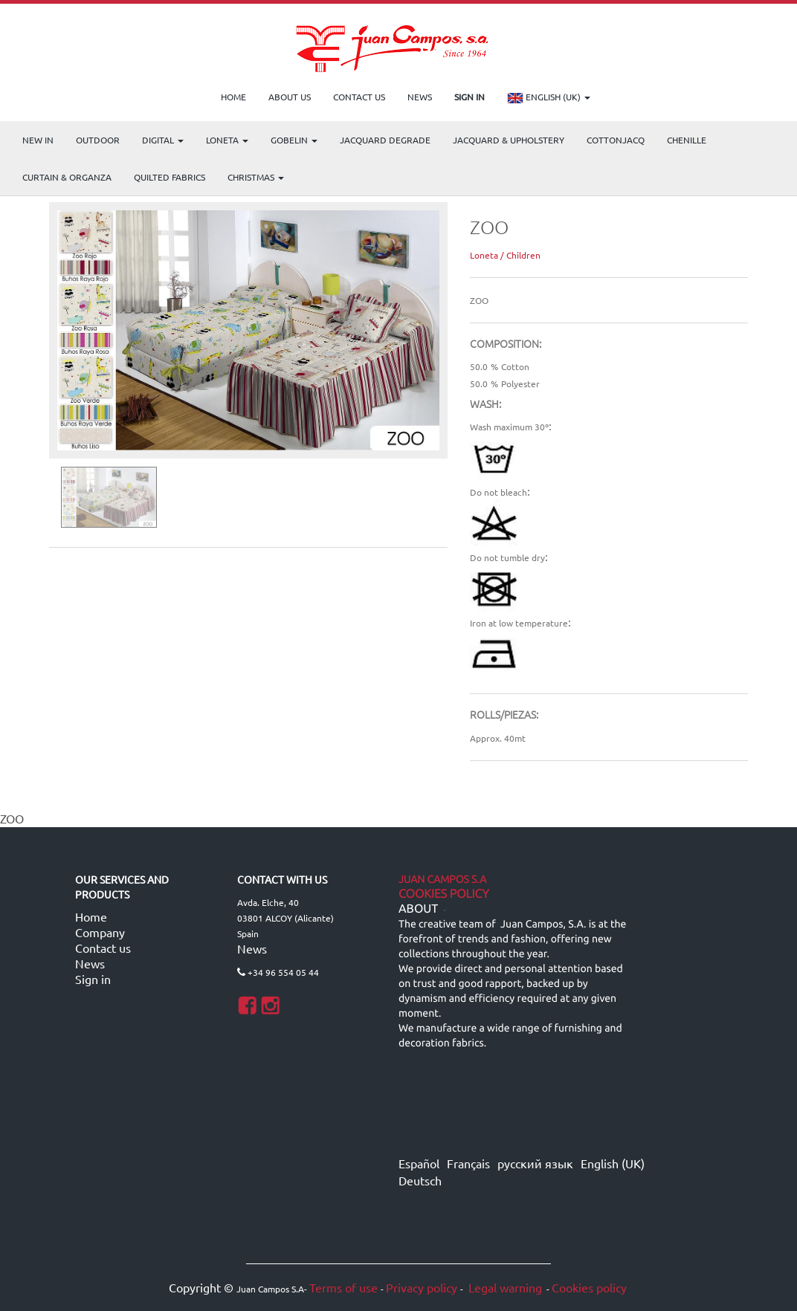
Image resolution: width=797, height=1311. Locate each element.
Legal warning (503, 1287)
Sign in (93, 978)
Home (91, 916)
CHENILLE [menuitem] (686, 140)
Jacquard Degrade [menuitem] (385, 140)
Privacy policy (421, 1287)
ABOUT (418, 909)
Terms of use (343, 1287)
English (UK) (548, 98)
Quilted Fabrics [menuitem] (169, 177)
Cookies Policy (443, 894)
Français (468, 1163)
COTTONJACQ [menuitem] (616, 140)
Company (100, 932)
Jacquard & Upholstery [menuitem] (508, 140)
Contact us (103, 947)
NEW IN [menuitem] (38, 140)
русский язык (535, 1163)
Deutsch (420, 1180)
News (90, 963)
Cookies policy (589, 1287)
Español (418, 1163)
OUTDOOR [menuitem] (98, 140)
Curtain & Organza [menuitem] (67, 177)
